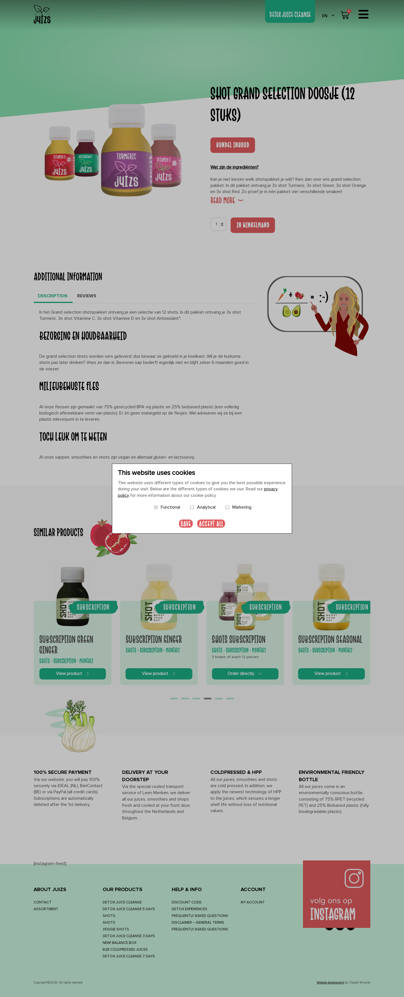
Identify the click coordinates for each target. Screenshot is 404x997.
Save (186, 523)
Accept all (211, 523)
